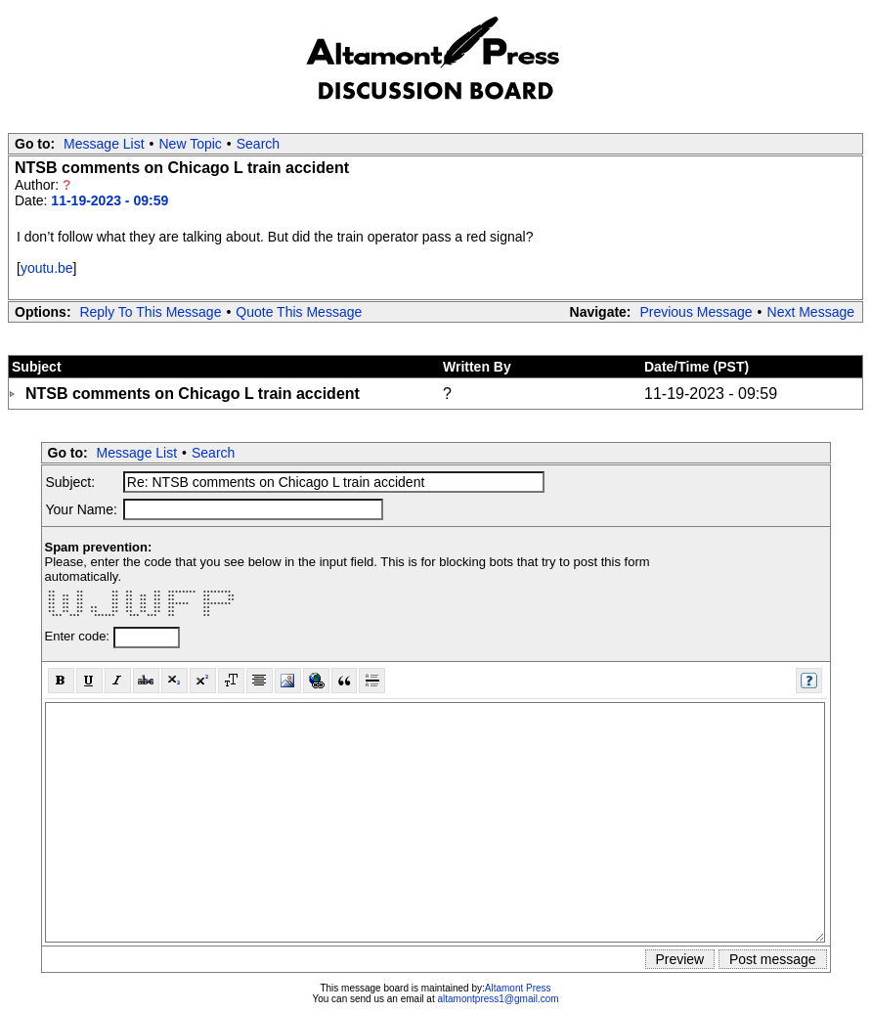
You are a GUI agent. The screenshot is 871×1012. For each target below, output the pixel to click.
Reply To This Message (150, 312)
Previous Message (695, 312)
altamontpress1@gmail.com (497, 998)
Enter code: (79, 636)
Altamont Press (518, 988)
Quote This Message (299, 312)
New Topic (190, 144)
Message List (104, 144)
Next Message (810, 312)
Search (258, 144)
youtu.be (47, 268)
